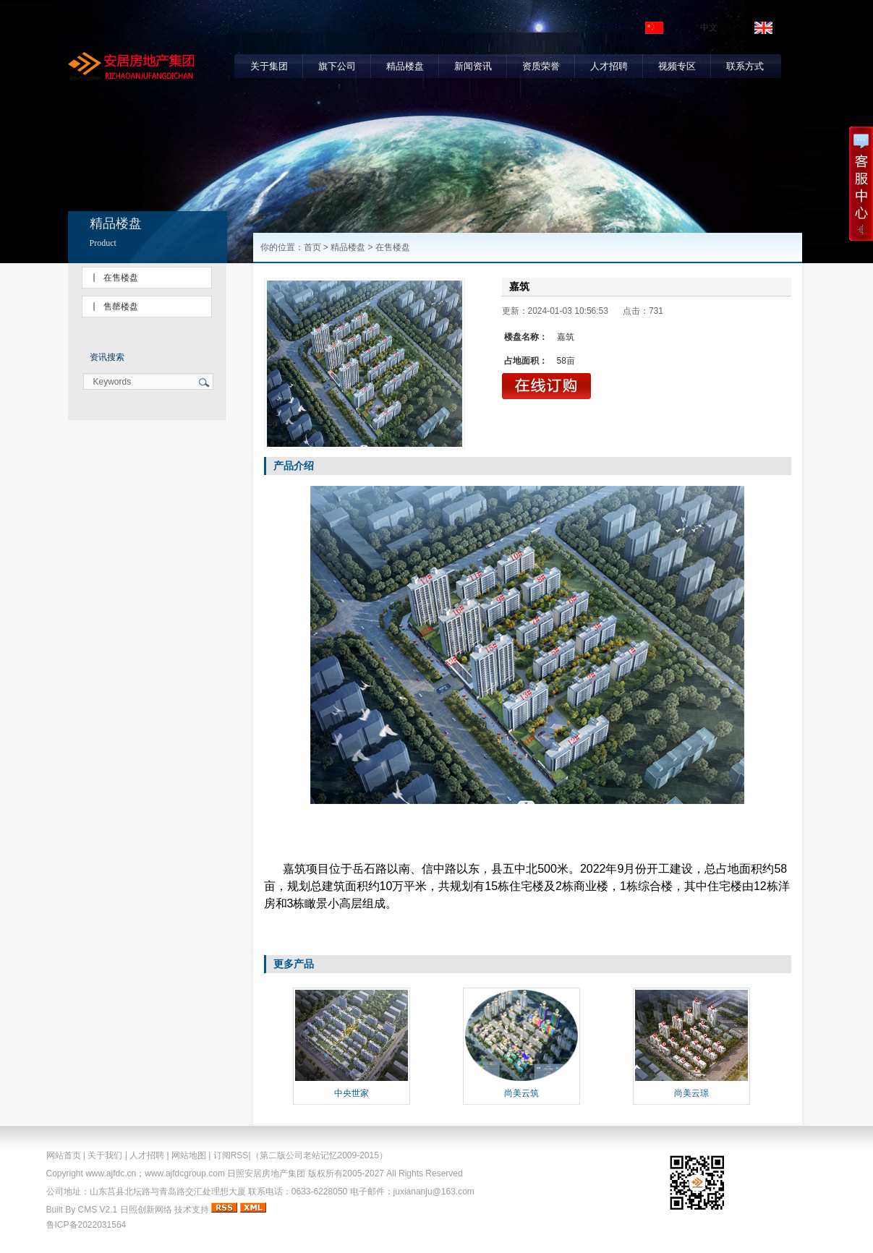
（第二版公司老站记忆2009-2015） (319, 1155)
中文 (708, 27)
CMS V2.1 (98, 1210)
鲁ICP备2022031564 (86, 1225)
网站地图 (188, 1155)
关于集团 (269, 66)
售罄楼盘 (120, 307)
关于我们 (105, 1155)
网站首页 (63, 1155)
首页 (312, 247)
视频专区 (677, 66)
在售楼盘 (120, 278)
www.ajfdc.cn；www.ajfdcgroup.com (155, 1173)
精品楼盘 (405, 66)
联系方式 (745, 66)
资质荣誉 (541, 66)
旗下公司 (337, 66)
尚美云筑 (521, 1093)
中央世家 (351, 1093)
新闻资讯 (473, 66)
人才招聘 (609, 66)
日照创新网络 (146, 1210)
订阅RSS (231, 1155)
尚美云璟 (691, 1093)
